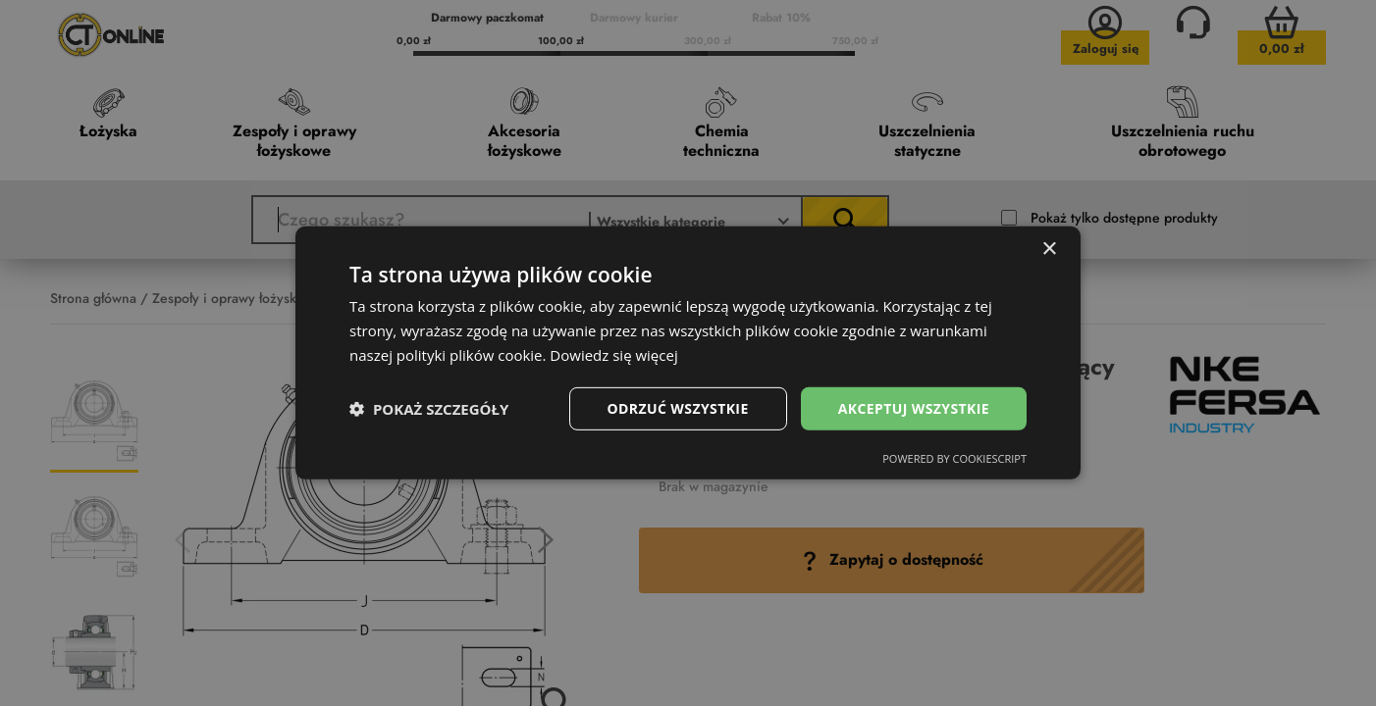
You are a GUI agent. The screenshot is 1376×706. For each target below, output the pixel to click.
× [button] (1048, 249)
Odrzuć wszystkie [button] (678, 407)
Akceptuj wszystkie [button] (913, 407)
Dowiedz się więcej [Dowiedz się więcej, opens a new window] (613, 355)
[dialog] (688, 353)
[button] (428, 409)
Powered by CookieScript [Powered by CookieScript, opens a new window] (954, 458)
